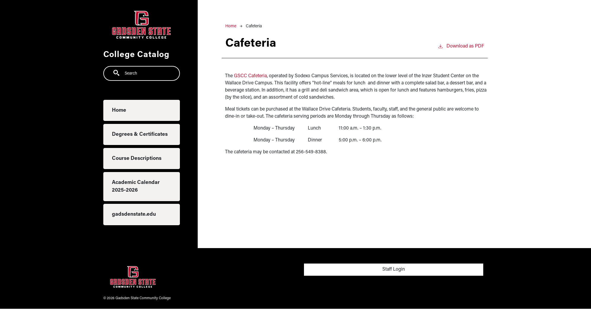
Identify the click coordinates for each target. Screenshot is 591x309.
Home (119, 110)
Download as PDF (461, 46)
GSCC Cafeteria (250, 76)
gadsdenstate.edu (134, 214)
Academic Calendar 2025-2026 (136, 186)
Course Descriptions (136, 158)
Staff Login (393, 269)
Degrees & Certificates (140, 134)
